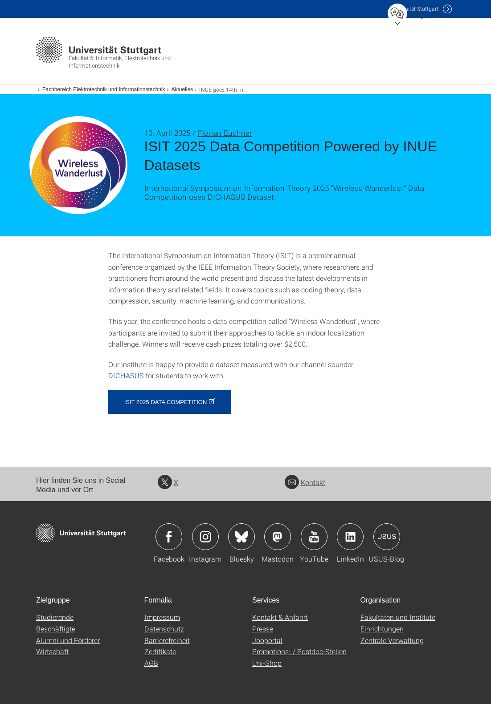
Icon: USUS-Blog (386, 536)
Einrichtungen (382, 628)
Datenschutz (164, 628)
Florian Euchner (225, 133)
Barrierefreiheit (167, 640)
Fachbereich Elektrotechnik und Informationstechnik (103, 89)
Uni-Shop (267, 663)
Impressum (162, 617)
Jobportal (267, 640)
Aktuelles (182, 89)
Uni (414, 8)
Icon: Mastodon (277, 536)
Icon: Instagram (205, 536)
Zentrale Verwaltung (392, 640)
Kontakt (305, 482)
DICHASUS (126, 375)
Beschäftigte (55, 628)
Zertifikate (160, 651)
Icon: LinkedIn (350, 536)
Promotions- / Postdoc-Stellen (299, 651)
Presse (262, 628)
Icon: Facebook (168, 536)
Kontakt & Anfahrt (280, 617)
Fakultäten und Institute (397, 617)
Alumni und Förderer (68, 640)
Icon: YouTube (314, 536)
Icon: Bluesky (241, 536)
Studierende (55, 617)
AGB (151, 663)
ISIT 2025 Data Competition (165, 402)
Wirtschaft (52, 651)
